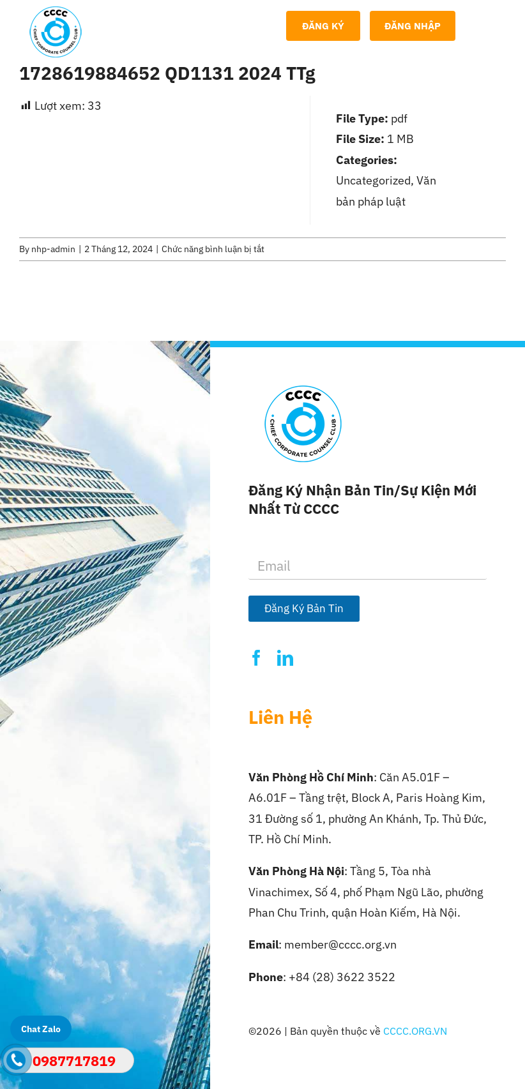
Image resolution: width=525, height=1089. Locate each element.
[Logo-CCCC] (55, 11)
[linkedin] (285, 658)
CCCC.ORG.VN (415, 1031)
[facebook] (256, 658)
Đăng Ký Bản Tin (304, 608)
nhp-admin (53, 249)
